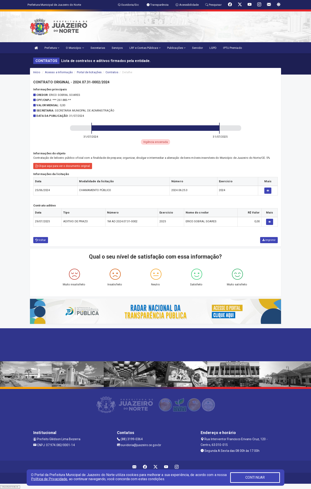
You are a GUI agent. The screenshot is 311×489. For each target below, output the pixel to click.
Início (36, 72)
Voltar (40, 240)
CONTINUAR (255, 477)
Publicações (176, 47)
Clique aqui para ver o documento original (62, 166)
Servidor (197, 47)
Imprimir (269, 240)
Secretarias (98, 47)
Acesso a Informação (59, 72)
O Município (75, 47)
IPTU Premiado (232, 47)
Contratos (112, 72)
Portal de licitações (89, 72)
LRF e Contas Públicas (145, 47)
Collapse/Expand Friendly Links (10, 486)
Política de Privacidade (49, 479)
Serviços (117, 47)
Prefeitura (51, 47)
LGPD (213, 47)
